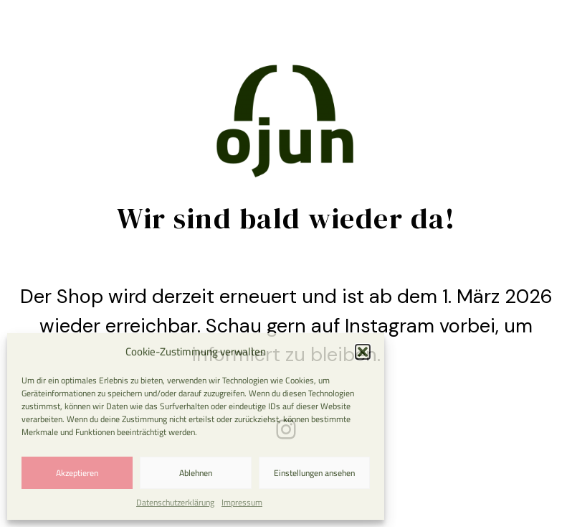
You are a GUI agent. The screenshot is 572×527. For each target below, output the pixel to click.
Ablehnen (195, 473)
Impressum (241, 502)
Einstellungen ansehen (314, 473)
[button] (363, 352)
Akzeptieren (77, 473)
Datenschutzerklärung (175, 502)
